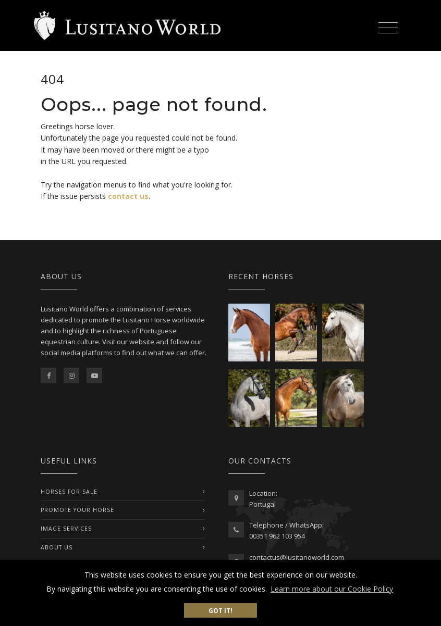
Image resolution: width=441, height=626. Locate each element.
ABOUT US (56, 547)
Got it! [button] (220, 610)
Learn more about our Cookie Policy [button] (332, 589)
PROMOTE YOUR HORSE (77, 510)
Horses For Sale (69, 491)
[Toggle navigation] (388, 26)
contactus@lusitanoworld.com (296, 557)
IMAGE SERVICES (66, 528)
